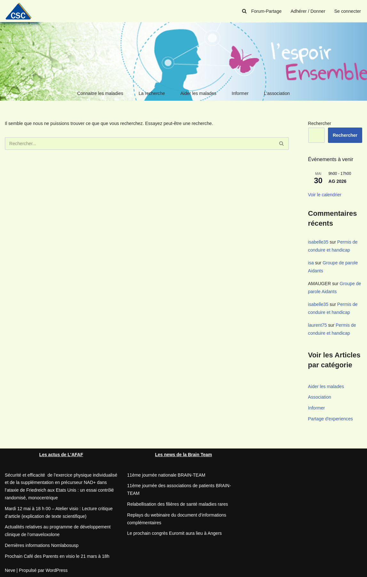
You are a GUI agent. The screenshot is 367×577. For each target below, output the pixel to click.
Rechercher (319, 123)
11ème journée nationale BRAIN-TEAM (166, 473)
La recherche (152, 93)
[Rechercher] (245, 11)
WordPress (56, 569)
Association (319, 396)
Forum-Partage (267, 11)
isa (311, 262)
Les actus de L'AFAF (61, 453)
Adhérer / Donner (308, 11)
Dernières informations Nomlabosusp (41, 544)
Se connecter (348, 11)
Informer (239, 93)
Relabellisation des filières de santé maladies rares (177, 503)
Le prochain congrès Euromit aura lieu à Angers (174, 532)
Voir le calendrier (324, 194)
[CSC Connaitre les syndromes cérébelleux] (21, 11)
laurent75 (317, 324)
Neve (10, 569)
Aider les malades (198, 93)
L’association (276, 93)
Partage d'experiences (330, 417)
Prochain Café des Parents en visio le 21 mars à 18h (57, 555)
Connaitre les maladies (101, 93)
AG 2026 (338, 181)
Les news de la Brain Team (183, 453)
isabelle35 (318, 242)
